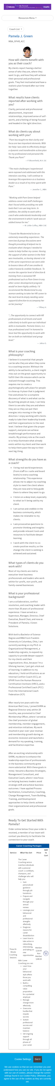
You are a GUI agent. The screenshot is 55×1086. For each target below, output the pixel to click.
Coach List (14, 29)
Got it (37, 1059)
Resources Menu (26, 17)
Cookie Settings (23, 1059)
